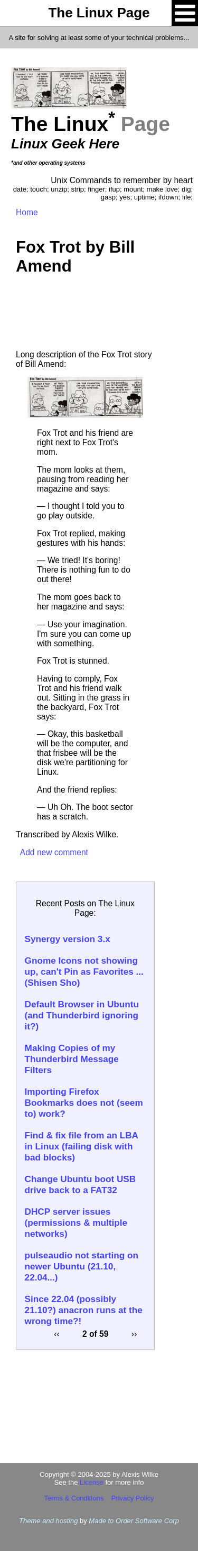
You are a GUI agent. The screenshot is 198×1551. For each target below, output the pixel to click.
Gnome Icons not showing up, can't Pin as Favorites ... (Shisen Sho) (84, 971)
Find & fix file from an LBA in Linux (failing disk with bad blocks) (81, 1146)
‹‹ (56, 1333)
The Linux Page (98, 13)
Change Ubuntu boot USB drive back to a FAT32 (80, 1184)
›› (134, 1333)
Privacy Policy (132, 1498)
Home (27, 212)
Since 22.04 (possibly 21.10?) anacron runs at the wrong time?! (84, 1310)
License (91, 1482)
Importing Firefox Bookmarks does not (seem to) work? (84, 1102)
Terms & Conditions (73, 1498)
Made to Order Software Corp (134, 1521)
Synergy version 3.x (67, 939)
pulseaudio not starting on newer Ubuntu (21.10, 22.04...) (81, 1266)
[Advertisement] (85, 315)
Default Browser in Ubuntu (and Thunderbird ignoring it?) (82, 1015)
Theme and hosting (48, 1521)
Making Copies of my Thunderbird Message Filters (72, 1059)
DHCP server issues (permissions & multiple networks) (76, 1222)
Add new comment (54, 852)
